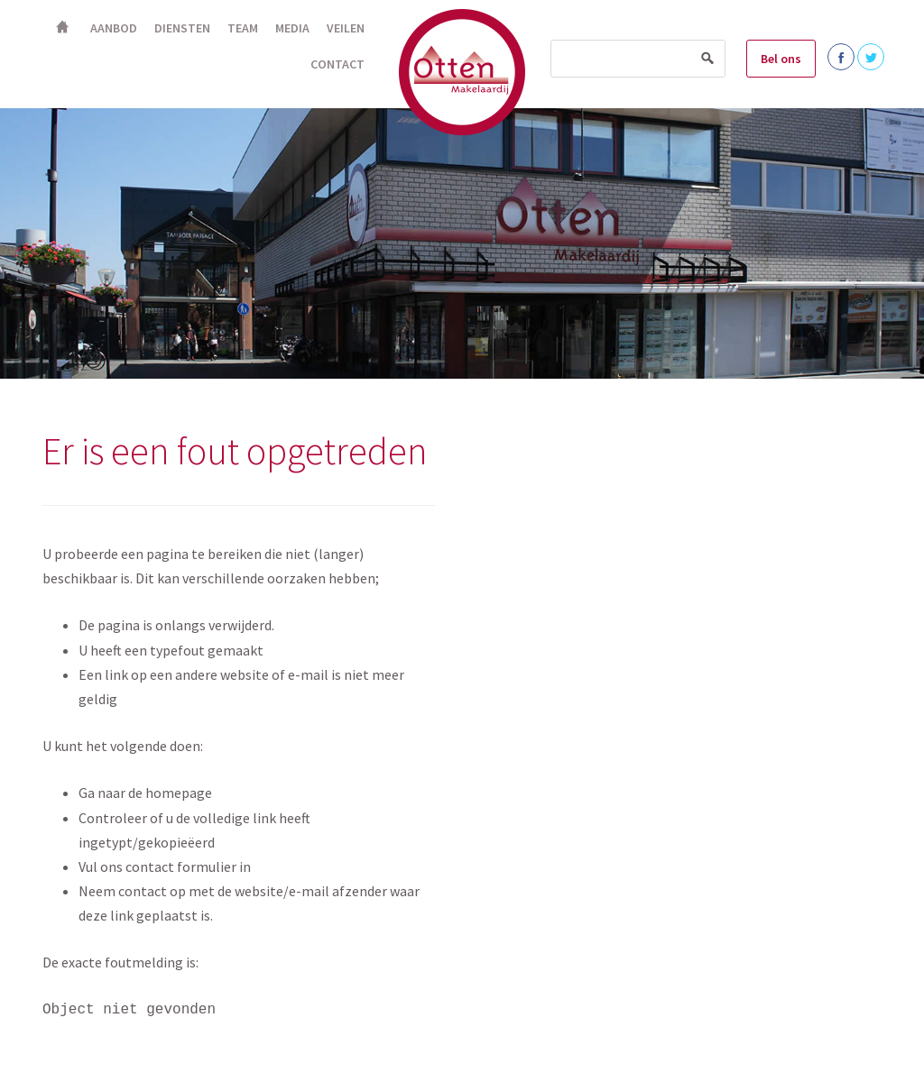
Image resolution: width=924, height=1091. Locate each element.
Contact (337, 64)
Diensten (182, 28)
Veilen (346, 28)
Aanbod (113, 28)
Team (242, 28)
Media (292, 28)
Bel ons (781, 58)
